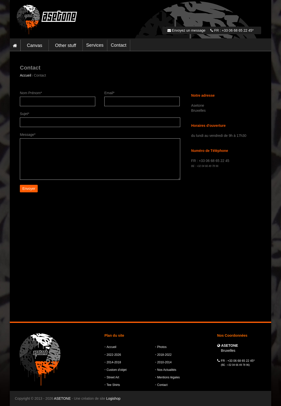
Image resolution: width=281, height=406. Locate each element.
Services (95, 45)
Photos (161, 347)
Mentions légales (168, 377)
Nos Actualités (166, 370)
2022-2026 (114, 355)
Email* (109, 93)
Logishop (113, 398)
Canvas (34, 45)
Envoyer (28, 189)
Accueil (25, 75)
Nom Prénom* (31, 93)
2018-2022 (164, 355)
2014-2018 (114, 362)
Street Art (113, 377)
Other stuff (65, 45)
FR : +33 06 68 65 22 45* (232, 30)
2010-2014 (164, 362)
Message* (27, 135)
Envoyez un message (186, 30)
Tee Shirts (113, 385)
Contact (118, 45)
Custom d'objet (117, 370)
